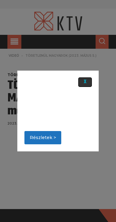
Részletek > (43, 137)
